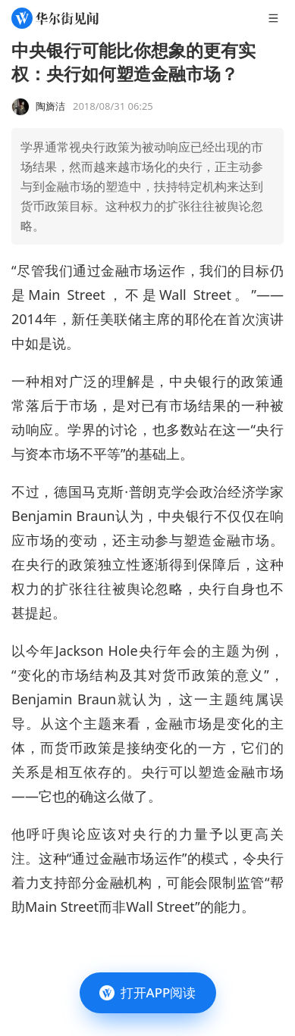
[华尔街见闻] (55, 18)
